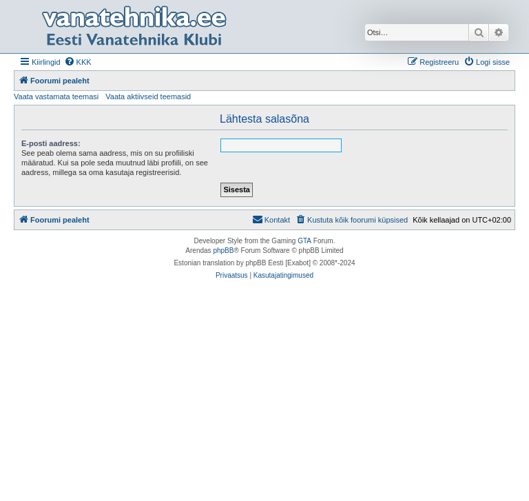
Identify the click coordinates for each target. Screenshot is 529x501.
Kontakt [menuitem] (271, 219)
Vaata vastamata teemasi (56, 96)
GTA (304, 241)
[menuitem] (78, 62)
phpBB (223, 250)
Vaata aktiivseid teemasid (148, 96)
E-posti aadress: (51, 143)
